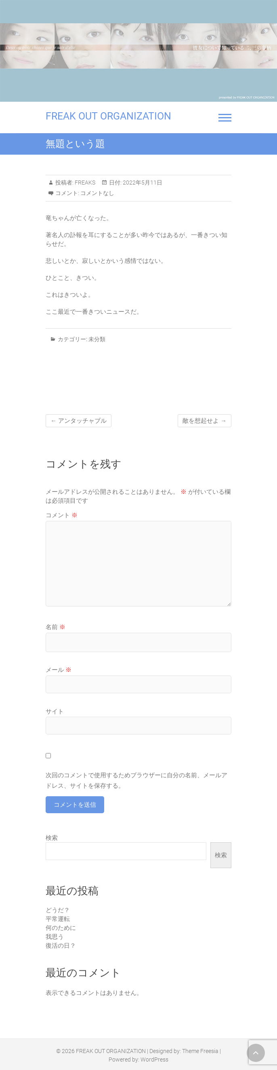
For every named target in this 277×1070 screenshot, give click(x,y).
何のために (61, 928)
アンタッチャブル (78, 420)
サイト (55, 711)
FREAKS (84, 182)
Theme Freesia (200, 1051)
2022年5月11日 (142, 182)
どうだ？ (58, 910)
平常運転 (58, 919)
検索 (52, 837)
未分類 (96, 339)
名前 (55, 627)
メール (58, 669)
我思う (55, 936)
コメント (62, 515)
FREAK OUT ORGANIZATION (108, 116)
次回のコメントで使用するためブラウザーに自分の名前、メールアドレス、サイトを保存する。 (136, 780)
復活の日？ (61, 945)
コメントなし (97, 193)
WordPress (154, 1059)
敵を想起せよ (205, 420)
